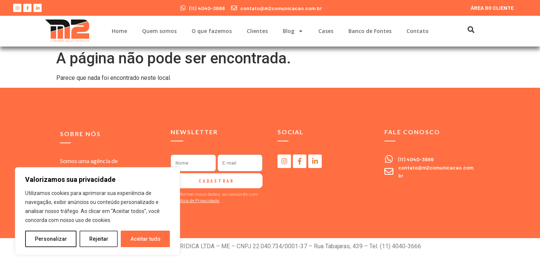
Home (119, 30)
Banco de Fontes (370, 30)
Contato (417, 30)
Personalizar (51, 239)
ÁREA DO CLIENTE (492, 7)
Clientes (257, 30)
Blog (293, 31)
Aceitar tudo (145, 239)
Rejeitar (98, 239)
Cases (325, 30)
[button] (471, 29)
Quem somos (159, 30)
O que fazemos (212, 30)
